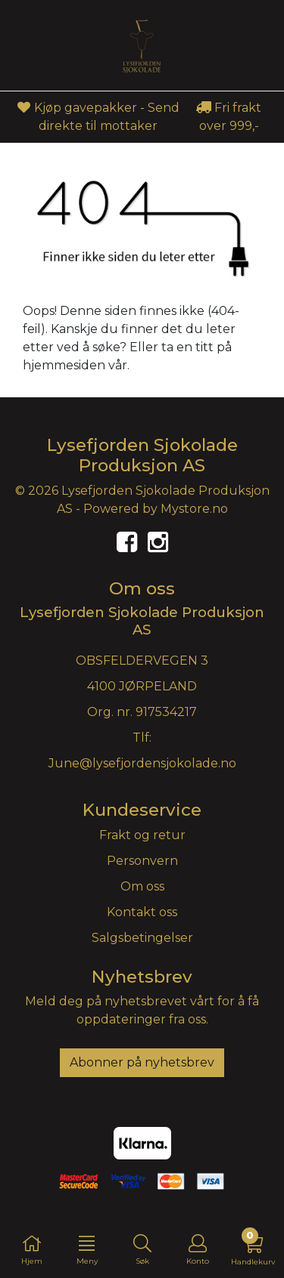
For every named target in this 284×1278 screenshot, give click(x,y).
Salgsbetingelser (142, 938)
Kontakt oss (142, 912)
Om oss (142, 886)
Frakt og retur (142, 835)
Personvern (142, 861)
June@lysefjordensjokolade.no (142, 763)
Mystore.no (194, 509)
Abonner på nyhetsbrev (142, 1062)
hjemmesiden (64, 365)
